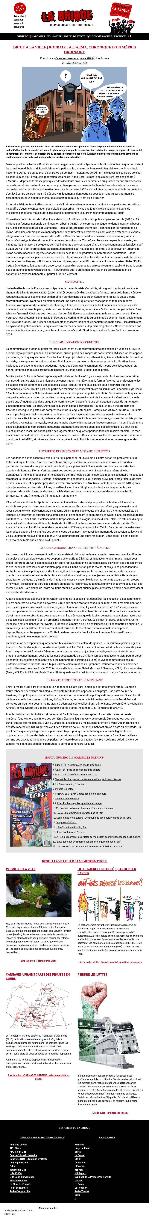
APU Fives (15, 1148)
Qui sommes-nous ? (99, 36)
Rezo (77, 1195)
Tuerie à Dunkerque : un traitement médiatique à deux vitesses (88, 779)
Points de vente (74, 36)
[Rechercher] (130, 36)
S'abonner (38, 36)
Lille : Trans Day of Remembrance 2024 (76, 774)
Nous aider (54, 36)
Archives (120, 36)
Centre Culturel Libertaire (23, 1155)
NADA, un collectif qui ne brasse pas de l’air (79, 813)
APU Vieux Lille (18, 1151)
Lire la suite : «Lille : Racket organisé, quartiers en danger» (110, 962)
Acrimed (79, 1144)
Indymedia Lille (18, 1169)
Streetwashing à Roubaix (72, 784)
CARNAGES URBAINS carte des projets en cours (80, 793)
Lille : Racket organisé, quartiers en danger (79, 803)
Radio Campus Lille (20, 1191)
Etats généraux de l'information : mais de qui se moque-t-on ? (88, 841)
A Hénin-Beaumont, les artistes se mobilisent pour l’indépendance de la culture (98, 836)
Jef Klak (78, 1169)
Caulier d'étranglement (67, 798)
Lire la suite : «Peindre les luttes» (110, 1112)
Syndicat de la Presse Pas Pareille (92, 1177)
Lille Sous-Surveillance (22, 1177)
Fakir (12, 1166)
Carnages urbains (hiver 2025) (74, 58)
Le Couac (79, 1155)
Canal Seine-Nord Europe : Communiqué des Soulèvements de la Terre (93, 817)
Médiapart (80, 1173)
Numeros (23, 36)
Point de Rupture (19, 1187)
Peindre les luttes (64, 789)
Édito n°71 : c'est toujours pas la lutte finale (78, 765)
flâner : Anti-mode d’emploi (70, 832)
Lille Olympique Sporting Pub (71, 827)
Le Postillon (80, 1187)
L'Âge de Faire (82, 1148)
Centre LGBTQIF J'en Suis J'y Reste (28, 1159)
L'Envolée (79, 1166)
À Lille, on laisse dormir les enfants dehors (77, 769)
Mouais (78, 1180)
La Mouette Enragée (20, 1184)
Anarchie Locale (18, 1144)
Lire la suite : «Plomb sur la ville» (38, 960)
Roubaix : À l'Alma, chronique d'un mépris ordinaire (86, 808)
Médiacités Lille (18, 1180)
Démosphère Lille (19, 1162)
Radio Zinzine (81, 1191)
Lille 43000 (16, 1173)
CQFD (77, 1159)
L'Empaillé (79, 1162)
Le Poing (79, 1184)
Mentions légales (48, 1208)
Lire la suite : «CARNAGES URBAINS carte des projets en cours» (38, 1077)
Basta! (77, 1151)
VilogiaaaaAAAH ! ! (66, 822)
